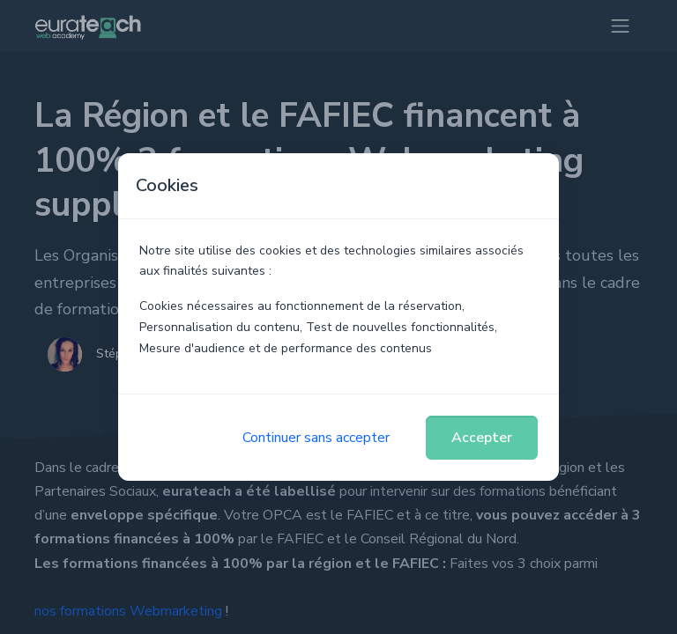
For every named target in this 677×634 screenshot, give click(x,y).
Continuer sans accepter (316, 437)
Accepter (481, 437)
